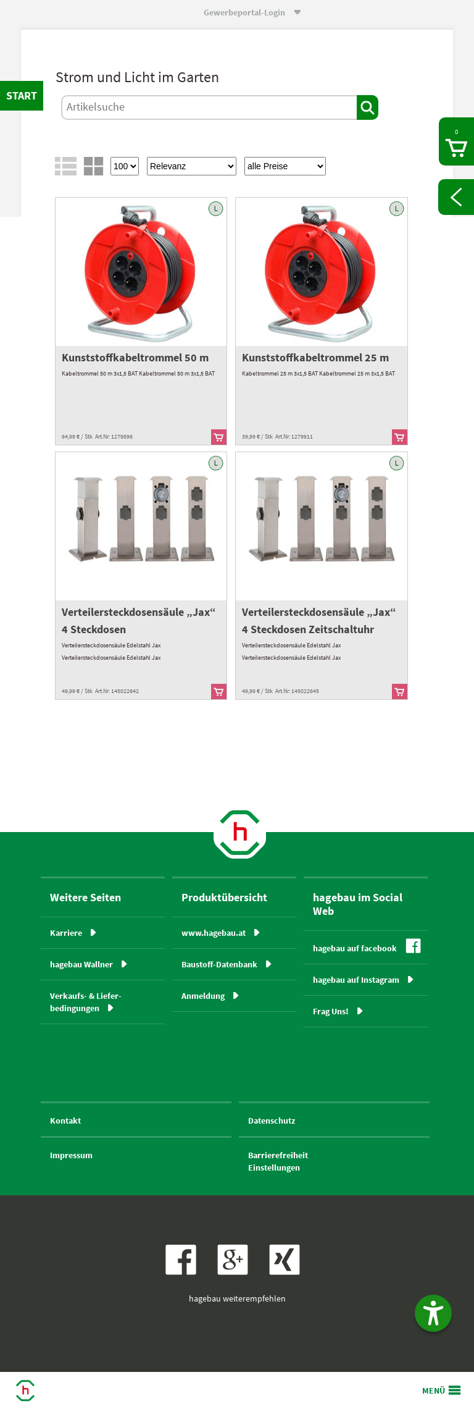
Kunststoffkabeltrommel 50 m (135, 357)
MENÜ (433, 1390)
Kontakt (65, 1120)
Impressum (71, 1155)
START (21, 95)
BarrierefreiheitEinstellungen (278, 1161)
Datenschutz (271, 1120)
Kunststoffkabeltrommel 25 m (315, 357)
